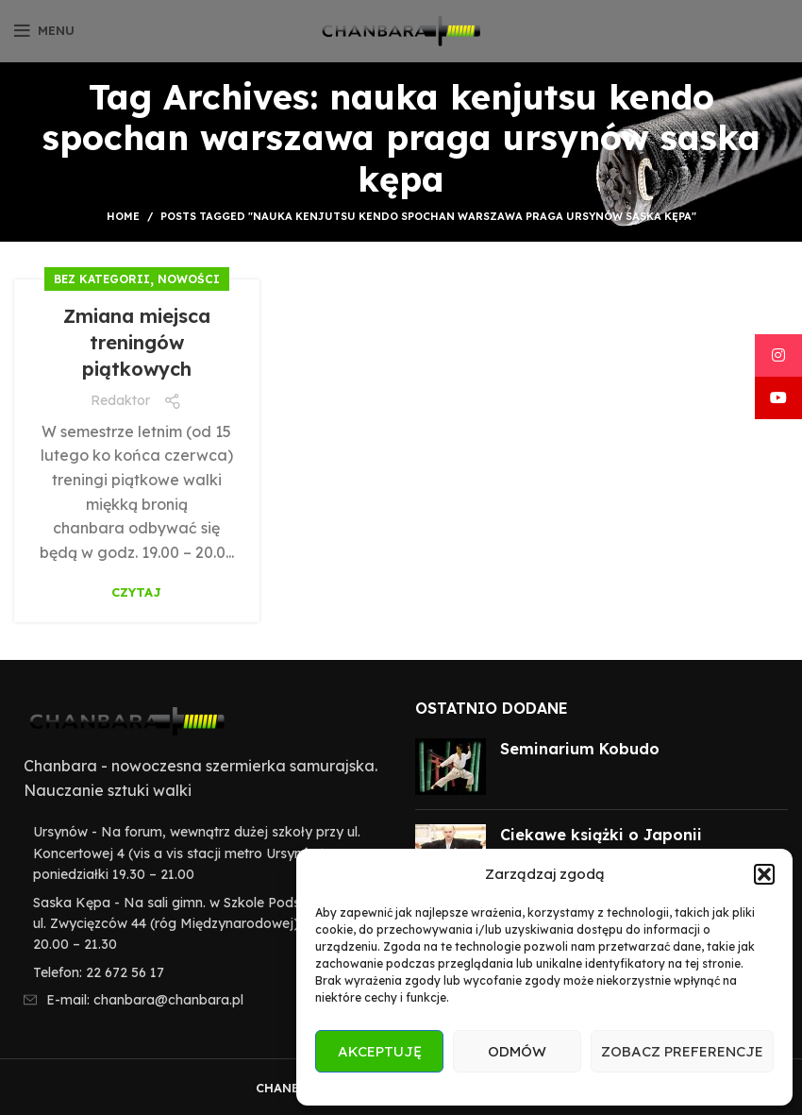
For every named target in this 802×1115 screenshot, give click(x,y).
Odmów (517, 1051)
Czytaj (136, 592)
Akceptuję (380, 1051)
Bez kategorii (102, 279)
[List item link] (200, 972)
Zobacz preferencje (682, 1051)
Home (123, 216)
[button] (764, 874)
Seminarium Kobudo (580, 748)
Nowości (189, 279)
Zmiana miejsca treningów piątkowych (136, 342)
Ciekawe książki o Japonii (601, 834)
